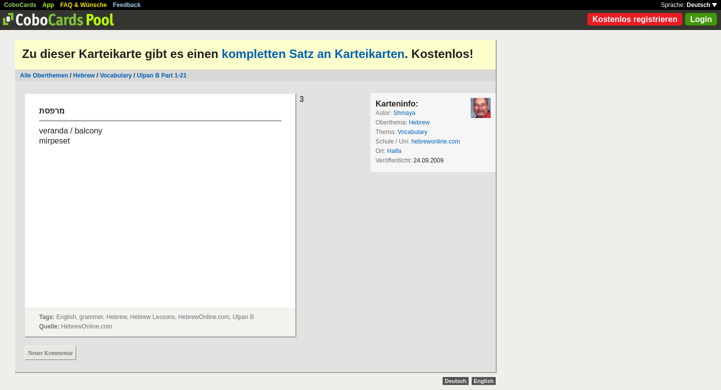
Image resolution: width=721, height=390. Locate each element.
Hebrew (84, 75)
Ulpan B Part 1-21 (161, 75)
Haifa (394, 151)
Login (701, 19)
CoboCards (20, 5)
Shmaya (404, 113)
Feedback (127, 5)
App (48, 5)
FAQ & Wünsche (83, 5)
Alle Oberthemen (44, 75)
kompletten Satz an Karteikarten (313, 53)
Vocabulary (116, 75)
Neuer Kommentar (50, 353)
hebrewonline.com (435, 141)
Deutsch (701, 5)
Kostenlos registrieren (634, 19)
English (484, 381)
